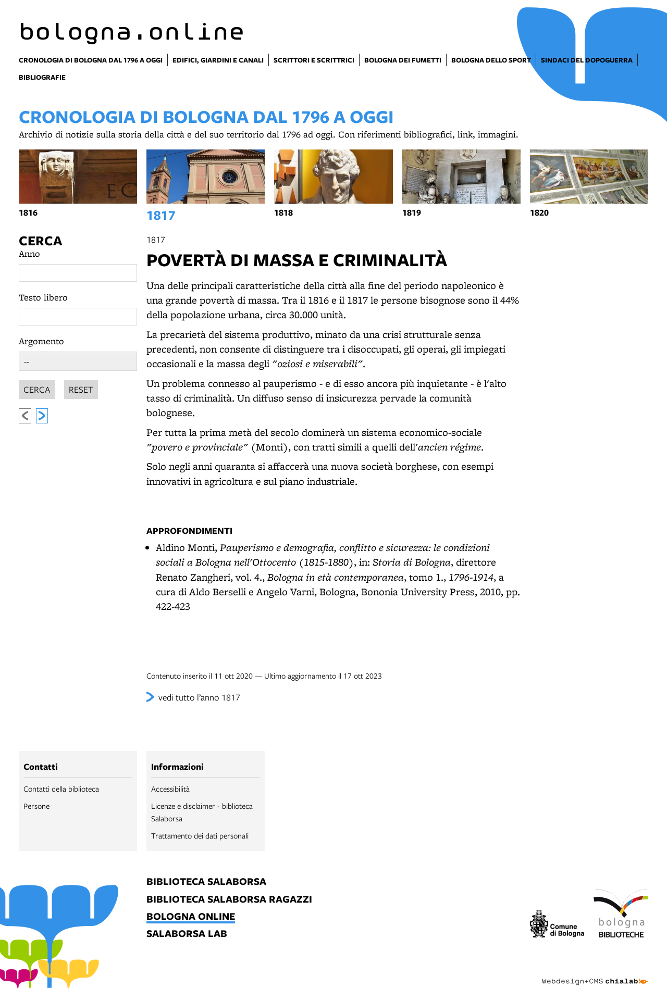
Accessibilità (170, 788)
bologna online (190, 917)
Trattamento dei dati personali (200, 835)
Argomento (41, 341)
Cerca (40, 240)
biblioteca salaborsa (206, 882)
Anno (29, 253)
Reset (81, 388)
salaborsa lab (186, 934)
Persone (36, 806)
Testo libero (43, 297)
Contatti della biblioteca (61, 788)
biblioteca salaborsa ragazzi (229, 900)
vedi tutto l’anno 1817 (199, 697)
